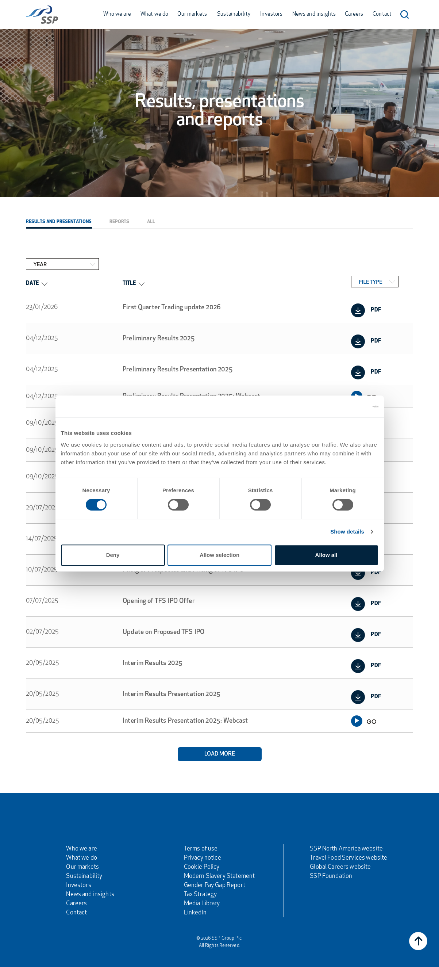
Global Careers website (340, 867)
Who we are (117, 14)
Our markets (192, 14)
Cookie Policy (202, 867)
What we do (154, 14)
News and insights (314, 14)
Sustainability (233, 14)
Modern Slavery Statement (219, 876)
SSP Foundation (331, 876)
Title (133, 283)
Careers (354, 14)
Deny (113, 555)
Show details (347, 531)
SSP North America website (346, 849)
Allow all (326, 555)
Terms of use (201, 849)
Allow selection (219, 555)
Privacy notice (202, 858)
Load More (219, 754)
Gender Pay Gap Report (214, 885)
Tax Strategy (200, 894)
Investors (271, 14)
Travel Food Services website (348, 858)
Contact (382, 14)
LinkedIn (195, 913)
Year (40, 264)
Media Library (202, 904)
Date (36, 283)
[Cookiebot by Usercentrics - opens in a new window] (346, 406)
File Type (370, 281)
